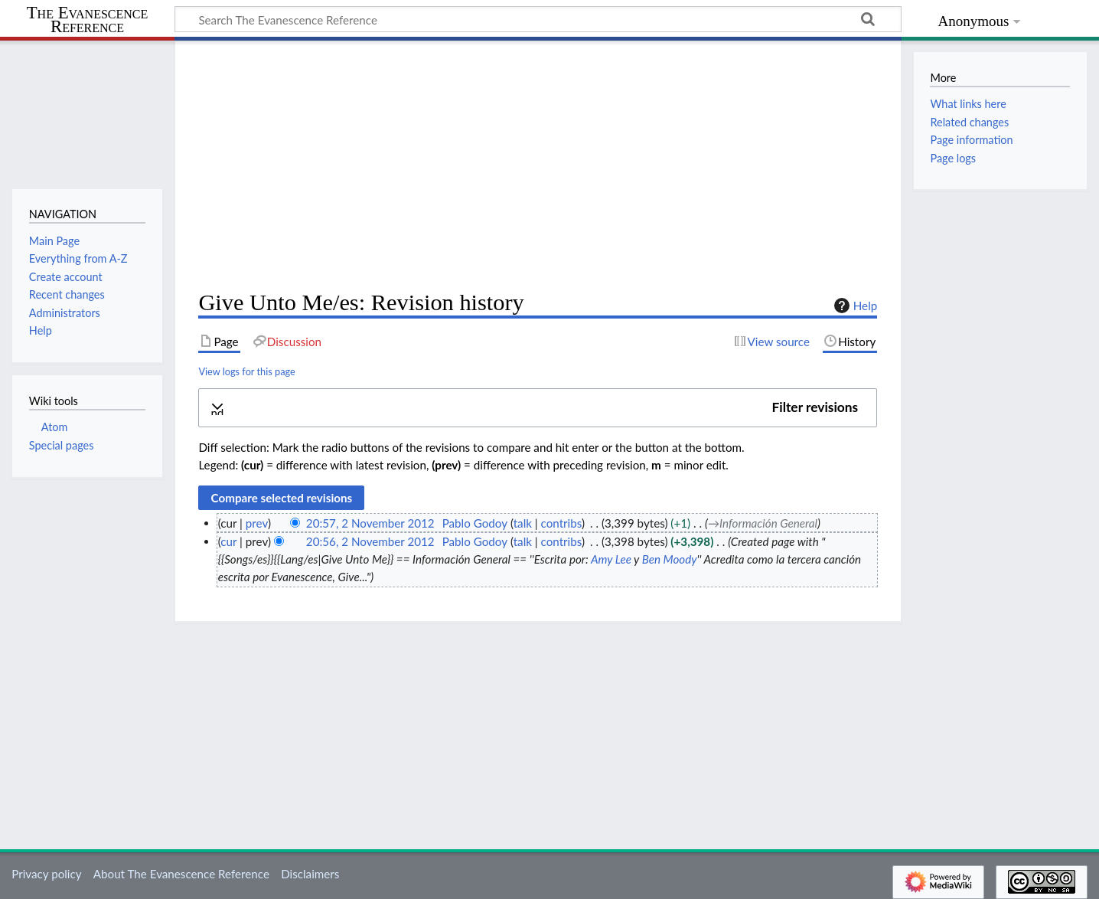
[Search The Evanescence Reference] (538, 19)
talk (523, 523)
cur (228, 541)
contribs (561, 523)
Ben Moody (669, 559)
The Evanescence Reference (87, 20)
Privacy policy (46, 874)
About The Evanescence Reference (181, 874)
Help (853, 305)
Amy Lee (611, 559)
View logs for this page (246, 371)
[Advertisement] (537, 165)
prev (257, 523)
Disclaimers (310, 874)
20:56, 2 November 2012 (370, 541)
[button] (537, 407)
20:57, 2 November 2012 (370, 523)
